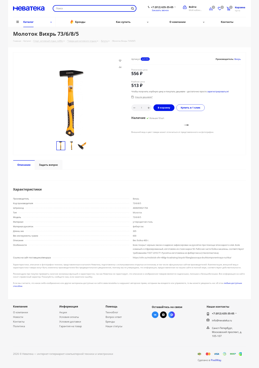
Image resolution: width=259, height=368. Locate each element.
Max (171, 314)
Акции (63, 312)
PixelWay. (216, 360)
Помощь (111, 306)
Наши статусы (114, 326)
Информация (68, 306)
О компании (20, 312)
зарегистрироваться (217, 91)
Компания (20, 306)
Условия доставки (70, 321)
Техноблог (112, 312)
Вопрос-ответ (114, 317)
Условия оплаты (69, 317)
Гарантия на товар (70, 326)
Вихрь (237, 59)
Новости (18, 317)
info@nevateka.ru (222, 320)
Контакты (19, 321)
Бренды (110, 321)
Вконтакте (155, 314)
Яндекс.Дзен (163, 314)
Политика (19, 326)
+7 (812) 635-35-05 (162, 7)
